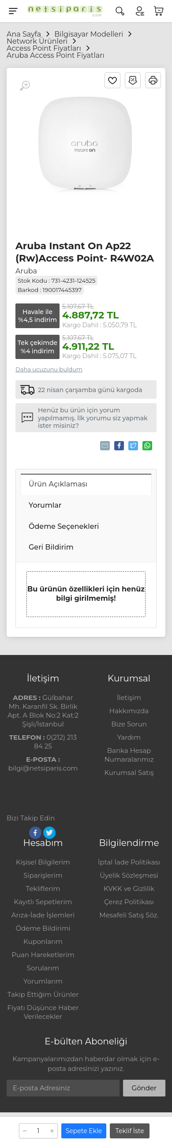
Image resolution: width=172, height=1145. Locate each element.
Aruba (26, 271)
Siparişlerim (42, 875)
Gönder (144, 1088)
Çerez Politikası (129, 902)
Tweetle (132, 445)
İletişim (129, 697)
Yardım (129, 737)
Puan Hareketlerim (42, 954)
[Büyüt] (24, 86)
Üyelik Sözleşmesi (129, 875)
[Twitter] (49, 833)
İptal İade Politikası (129, 862)
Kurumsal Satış (128, 772)
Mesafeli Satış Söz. (128, 915)
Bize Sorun (129, 724)
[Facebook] (35, 833)
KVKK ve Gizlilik (129, 888)
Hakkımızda (129, 711)
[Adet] (38, 1130)
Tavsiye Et (104, 445)
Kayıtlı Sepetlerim (43, 902)
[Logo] (62, 11)
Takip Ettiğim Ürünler (43, 994)
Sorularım (43, 968)
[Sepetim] (158, 11)
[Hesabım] (139, 11)
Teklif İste (130, 1131)
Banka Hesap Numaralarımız (129, 754)
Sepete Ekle (84, 1131)
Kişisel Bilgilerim (43, 862)
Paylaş (118, 445)
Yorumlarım (43, 981)
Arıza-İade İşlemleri (43, 915)
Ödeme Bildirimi (42, 928)
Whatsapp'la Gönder (146, 445)
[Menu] (13, 11)
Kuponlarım (43, 941)
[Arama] (120, 11)
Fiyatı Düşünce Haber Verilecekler (43, 1012)
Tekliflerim (43, 888)
